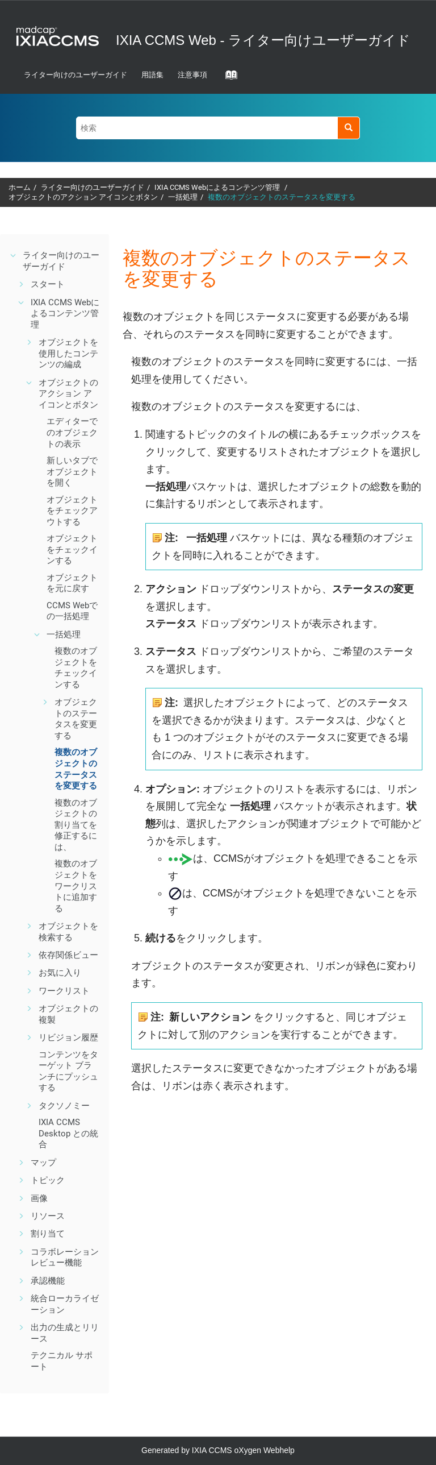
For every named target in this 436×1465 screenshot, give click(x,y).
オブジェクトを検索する (68, 932)
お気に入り (60, 973)
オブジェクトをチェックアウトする (72, 511)
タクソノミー (64, 1106)
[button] (13, 255)
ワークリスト (64, 991)
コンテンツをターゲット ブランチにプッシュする (68, 1071)
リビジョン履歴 (68, 1037)
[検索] (348, 128)
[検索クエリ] (217, 128)
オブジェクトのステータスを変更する (75, 719)
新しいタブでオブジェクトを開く (72, 471)
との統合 (68, 1133)
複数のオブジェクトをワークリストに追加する (75, 885)
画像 (39, 1198)
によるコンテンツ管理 (218, 187)
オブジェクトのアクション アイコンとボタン (83, 197)
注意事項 (192, 74)
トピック (48, 1180)
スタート (48, 284)
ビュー (68, 955)
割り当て (48, 1234)
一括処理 (183, 197)
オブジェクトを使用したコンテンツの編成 (68, 353)
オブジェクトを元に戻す (72, 583)
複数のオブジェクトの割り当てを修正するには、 (75, 825)
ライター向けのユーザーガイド (75, 74)
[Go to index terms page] (227, 78)
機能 (65, 1257)
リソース (48, 1216)
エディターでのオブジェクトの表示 (72, 432)
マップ (43, 1162)
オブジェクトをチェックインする (72, 549)
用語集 (152, 74)
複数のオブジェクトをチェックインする (75, 668)
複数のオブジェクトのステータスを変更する (281, 197)
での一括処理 (72, 611)
